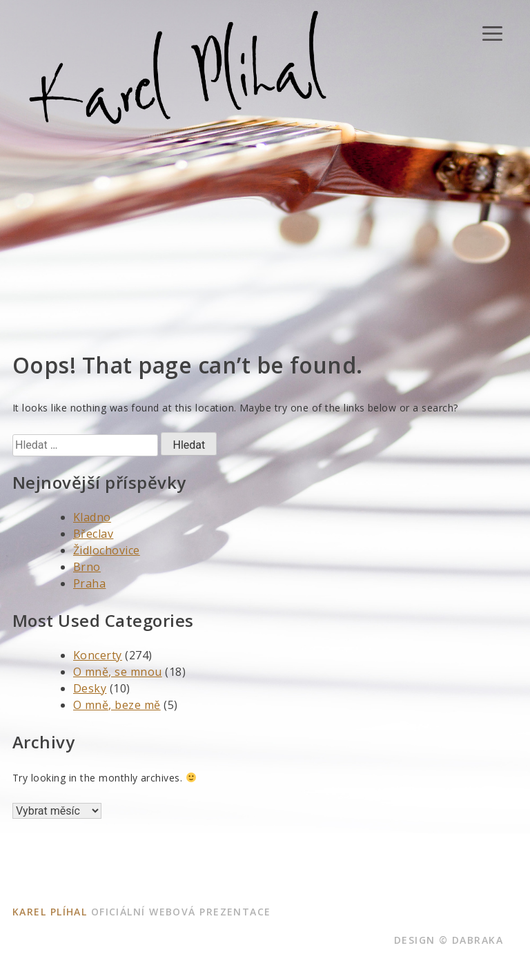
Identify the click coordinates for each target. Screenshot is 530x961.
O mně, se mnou (117, 671)
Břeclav (93, 533)
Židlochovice (106, 550)
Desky (89, 688)
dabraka (477, 940)
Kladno (92, 517)
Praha (89, 583)
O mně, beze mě (117, 704)
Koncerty (97, 655)
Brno (87, 566)
